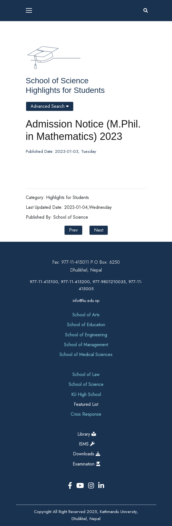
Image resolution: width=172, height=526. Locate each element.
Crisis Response (86, 414)
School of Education (86, 324)
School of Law (86, 374)
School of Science (57, 80)
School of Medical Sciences (86, 354)
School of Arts (86, 315)
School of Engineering (86, 335)
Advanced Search (50, 106)
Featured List (86, 404)
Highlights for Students (65, 90)
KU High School (86, 394)
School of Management (86, 344)
